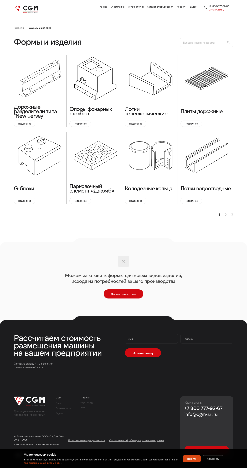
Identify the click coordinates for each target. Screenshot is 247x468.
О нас (59, 403)
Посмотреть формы (123, 294)
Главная (19, 27)
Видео (59, 413)
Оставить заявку (216, 9)
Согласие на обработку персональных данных (136, 440)
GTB (82, 408)
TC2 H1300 (86, 403)
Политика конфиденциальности (86, 440)
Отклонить (213, 458)
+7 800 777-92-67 (203, 408)
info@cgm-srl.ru (201, 414)
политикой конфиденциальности (42, 462)
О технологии (63, 408)
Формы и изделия (40, 27)
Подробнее (24, 123)
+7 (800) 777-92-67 (219, 6)
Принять (191, 458)
